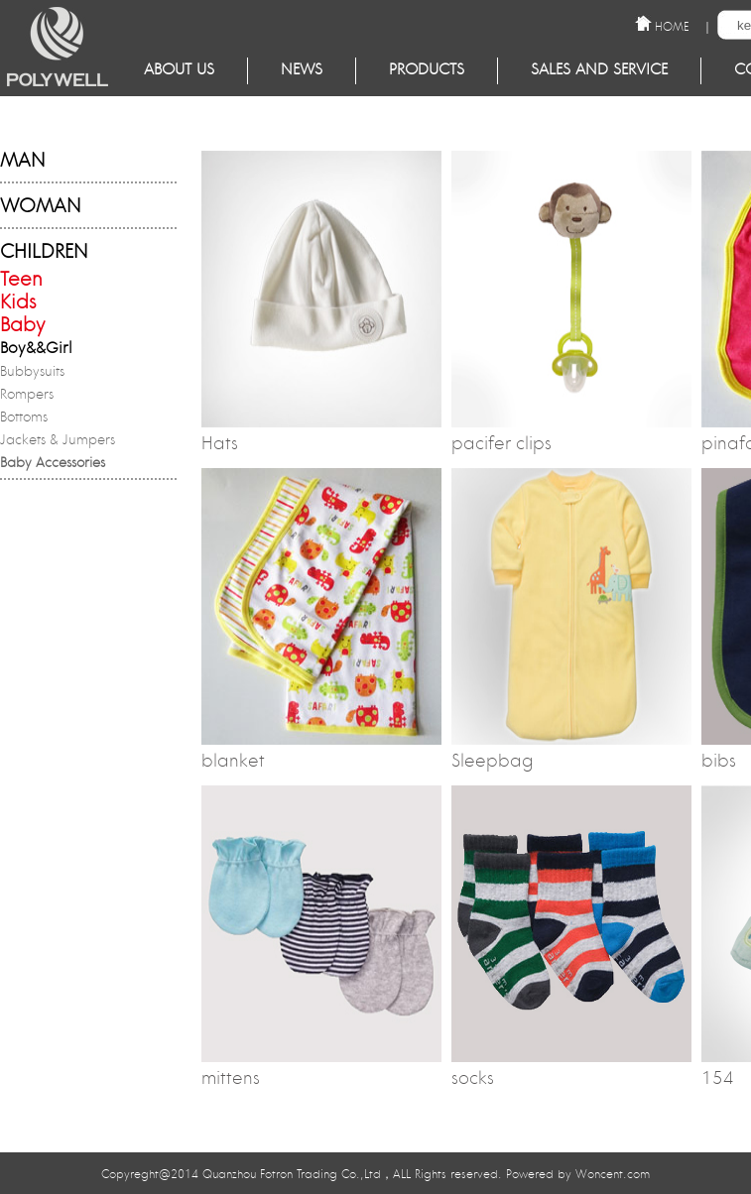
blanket (233, 763)
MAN (22, 162)
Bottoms (24, 418)
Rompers (27, 396)
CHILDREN (43, 253)
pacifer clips (501, 445)
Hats (219, 445)
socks (472, 1080)
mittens (230, 1080)
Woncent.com (612, 1175)
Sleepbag (492, 763)
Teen (21, 282)
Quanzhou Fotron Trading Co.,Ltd (291, 1175)
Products (426, 71)
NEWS (301, 71)
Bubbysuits (32, 373)
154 (717, 1080)
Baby (22, 327)
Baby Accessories (52, 464)
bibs (718, 763)
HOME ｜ (684, 25)
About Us (179, 71)
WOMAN (40, 207)
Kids (18, 304)
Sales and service (599, 71)
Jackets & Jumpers (57, 441)
